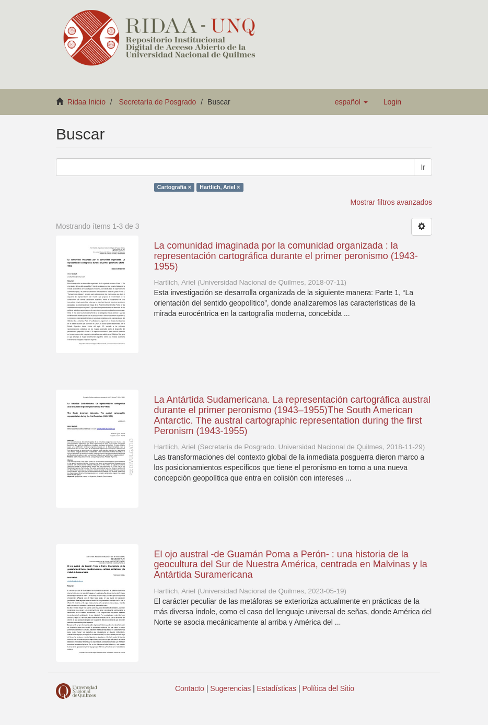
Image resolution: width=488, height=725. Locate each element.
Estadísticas (276, 688)
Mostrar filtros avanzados (391, 202)
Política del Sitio (329, 688)
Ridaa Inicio (86, 102)
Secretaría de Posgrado (157, 102)
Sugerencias (230, 688)
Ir (423, 167)
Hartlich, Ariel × (220, 187)
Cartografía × (174, 187)
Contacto (189, 688)
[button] (351, 102)
